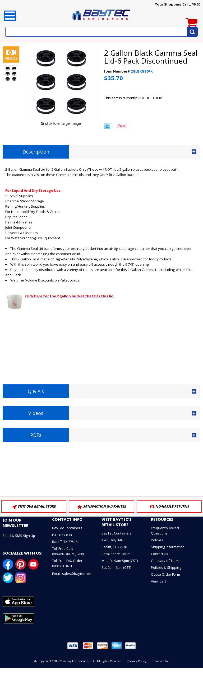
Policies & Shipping (166, 567)
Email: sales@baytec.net (71, 573)
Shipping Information (167, 547)
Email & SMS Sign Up (19, 535)
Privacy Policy (136, 661)
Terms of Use (159, 661)
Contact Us (159, 553)
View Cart (158, 581)
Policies (157, 540)
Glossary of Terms (166, 560)
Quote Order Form (165, 574)
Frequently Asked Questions (165, 531)
